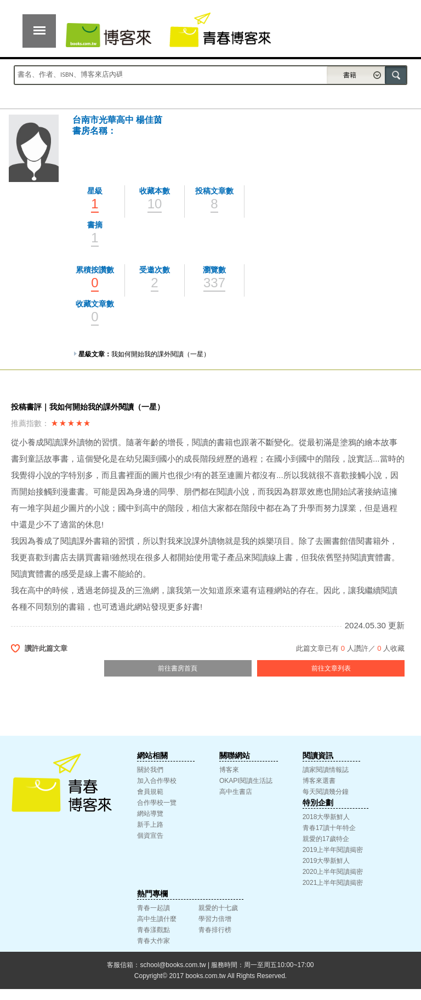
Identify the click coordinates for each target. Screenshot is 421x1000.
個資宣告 (150, 835)
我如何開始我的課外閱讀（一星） (160, 354)
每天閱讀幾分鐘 (326, 792)
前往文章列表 (331, 668)
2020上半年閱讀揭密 (333, 872)
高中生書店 (235, 792)
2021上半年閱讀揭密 (333, 883)
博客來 (229, 770)
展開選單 (39, 31)
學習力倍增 (214, 919)
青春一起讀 (153, 908)
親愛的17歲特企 (326, 839)
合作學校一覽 (157, 802)
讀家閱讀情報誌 (326, 770)
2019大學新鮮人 (326, 861)
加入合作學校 (157, 781)
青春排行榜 (214, 930)
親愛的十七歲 (218, 908)
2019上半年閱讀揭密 (333, 850)
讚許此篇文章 (46, 648)
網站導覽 (150, 813)
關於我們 (150, 770)
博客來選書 (319, 781)
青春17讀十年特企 (329, 828)
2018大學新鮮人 (326, 817)
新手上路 (150, 824)
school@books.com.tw (173, 965)
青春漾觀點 (153, 930)
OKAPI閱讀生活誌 (245, 781)
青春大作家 (153, 941)
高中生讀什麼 (157, 919)
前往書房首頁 (177, 668)
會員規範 (150, 792)
